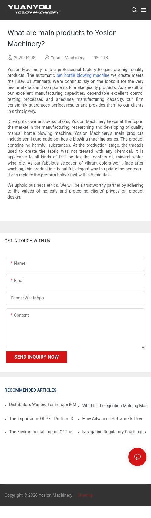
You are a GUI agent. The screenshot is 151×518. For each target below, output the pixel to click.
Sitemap (84, 495)
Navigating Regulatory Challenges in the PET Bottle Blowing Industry (114, 431)
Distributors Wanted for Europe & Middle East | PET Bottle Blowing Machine (43, 404)
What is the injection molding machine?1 (114, 405)
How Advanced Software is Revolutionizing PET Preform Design (114, 418)
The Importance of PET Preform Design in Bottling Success (41, 418)
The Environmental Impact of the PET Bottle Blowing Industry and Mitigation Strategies (41, 431)
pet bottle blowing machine (82, 75)
